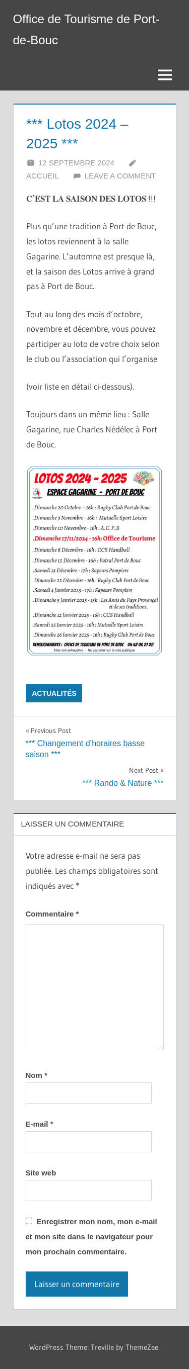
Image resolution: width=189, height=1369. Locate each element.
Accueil (42, 175)
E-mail (39, 1124)
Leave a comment (120, 175)
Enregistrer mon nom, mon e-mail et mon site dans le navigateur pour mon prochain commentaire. (91, 1236)
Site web (41, 1172)
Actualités (54, 693)
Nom (36, 1075)
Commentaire (52, 913)
